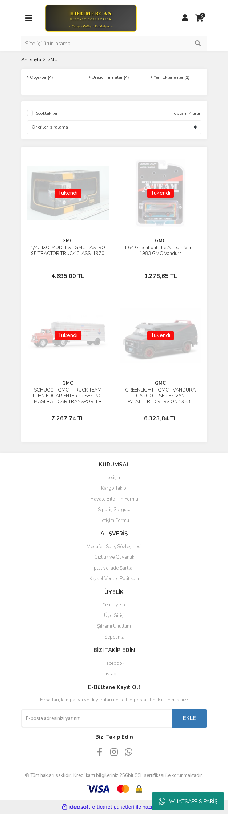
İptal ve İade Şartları (114, 568)
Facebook (114, 663)
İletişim (114, 477)
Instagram (114, 674)
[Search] (114, 43)
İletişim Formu (114, 520)
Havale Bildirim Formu (114, 499)
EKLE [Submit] (189, 718)
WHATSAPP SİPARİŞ (188, 801)
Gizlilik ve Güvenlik (114, 557)
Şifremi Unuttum (114, 626)
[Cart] (199, 18)
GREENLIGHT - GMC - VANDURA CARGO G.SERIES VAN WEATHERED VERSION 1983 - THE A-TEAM (160, 399)
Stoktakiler (46, 113)
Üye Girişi (114, 615)
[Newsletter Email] (96, 718)
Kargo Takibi (114, 488)
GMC (52, 59)
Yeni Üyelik (114, 605)
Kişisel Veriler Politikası (114, 578)
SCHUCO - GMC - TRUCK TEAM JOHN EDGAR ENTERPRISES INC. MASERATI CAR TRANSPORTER (68, 396)
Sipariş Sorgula (114, 509)
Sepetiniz (114, 637)
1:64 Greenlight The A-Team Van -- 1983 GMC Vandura (160, 250)
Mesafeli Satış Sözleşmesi (114, 546)
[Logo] (90, 18)
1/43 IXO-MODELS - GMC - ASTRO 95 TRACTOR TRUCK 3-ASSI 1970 (68, 250)
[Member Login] (185, 18)
